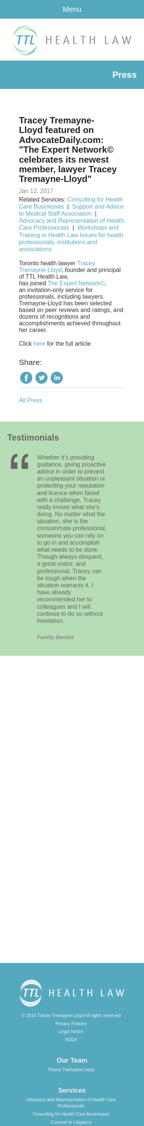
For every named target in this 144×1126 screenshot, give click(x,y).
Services (72, 1090)
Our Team (72, 1060)
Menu (72, 9)
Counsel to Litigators (71, 1122)
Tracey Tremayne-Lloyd (57, 266)
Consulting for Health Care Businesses (71, 1114)
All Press (30, 400)
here (39, 344)
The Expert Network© (76, 283)
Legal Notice (71, 1031)
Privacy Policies (71, 1023)
